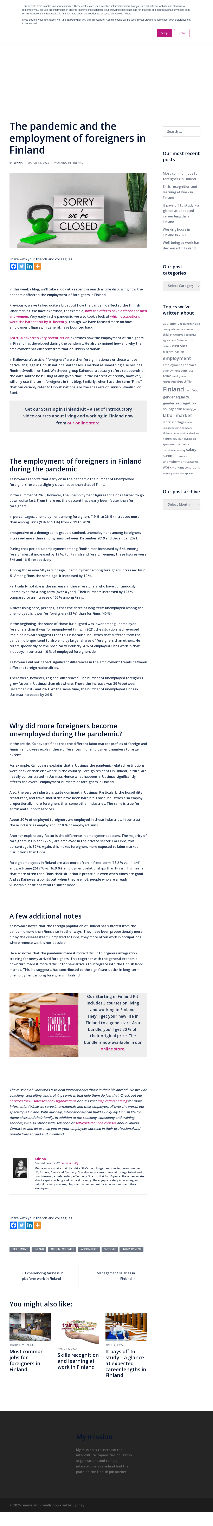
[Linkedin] (29, 266)
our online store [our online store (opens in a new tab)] (83, 423)
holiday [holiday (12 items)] (168, 409)
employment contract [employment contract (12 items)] (179, 365)
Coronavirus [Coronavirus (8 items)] (185, 340)
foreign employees (62, 1249)
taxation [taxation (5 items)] (182, 456)
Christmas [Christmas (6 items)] (179, 334)
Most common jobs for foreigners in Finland (26, 1360)
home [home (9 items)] (178, 409)
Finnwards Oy (70, 1163)
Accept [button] (164, 33)
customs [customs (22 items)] (179, 345)
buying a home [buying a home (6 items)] (171, 329)
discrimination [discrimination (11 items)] (173, 352)
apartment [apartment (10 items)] (171, 323)
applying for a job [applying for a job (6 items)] (190, 323)
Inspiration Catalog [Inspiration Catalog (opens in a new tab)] (112, 1101)
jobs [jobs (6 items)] (196, 409)
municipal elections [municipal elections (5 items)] (188, 433)
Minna (18, 162)
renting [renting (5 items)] (181, 450)
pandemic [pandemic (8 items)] (183, 444)
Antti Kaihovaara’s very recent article (39, 338)
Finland (39, 1249)
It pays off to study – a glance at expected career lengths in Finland (125, 1363)
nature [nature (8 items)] (167, 439)
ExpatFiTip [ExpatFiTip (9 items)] (184, 381)
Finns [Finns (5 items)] (188, 390)
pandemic (110, 1249)
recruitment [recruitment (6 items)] (169, 450)
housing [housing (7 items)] (188, 409)
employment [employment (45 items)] (177, 358)
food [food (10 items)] (195, 390)
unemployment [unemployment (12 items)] (174, 461)
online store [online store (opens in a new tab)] (112, 1049)
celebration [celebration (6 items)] (187, 329)
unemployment (131, 1249)
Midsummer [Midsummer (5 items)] (169, 433)
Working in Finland (69, 162)
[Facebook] (13, 266)
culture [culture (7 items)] (167, 346)
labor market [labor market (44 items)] (177, 415)
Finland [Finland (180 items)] (173, 389)
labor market (89, 1249)
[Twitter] (21, 266)
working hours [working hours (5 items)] (171, 473)
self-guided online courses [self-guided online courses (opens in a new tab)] (95, 1123)
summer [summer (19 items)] (170, 455)
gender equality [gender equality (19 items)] (176, 397)
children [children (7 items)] (167, 334)
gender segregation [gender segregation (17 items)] (179, 403)
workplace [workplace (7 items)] (186, 473)
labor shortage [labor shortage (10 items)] (174, 422)
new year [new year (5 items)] (178, 438)
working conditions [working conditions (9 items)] (186, 467)
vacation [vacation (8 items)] (192, 462)
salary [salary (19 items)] (191, 449)
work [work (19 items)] (167, 467)
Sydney (78, 1505)
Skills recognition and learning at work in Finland (78, 1360)
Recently (60, 322)
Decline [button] (182, 33)
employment (20, 1249)
